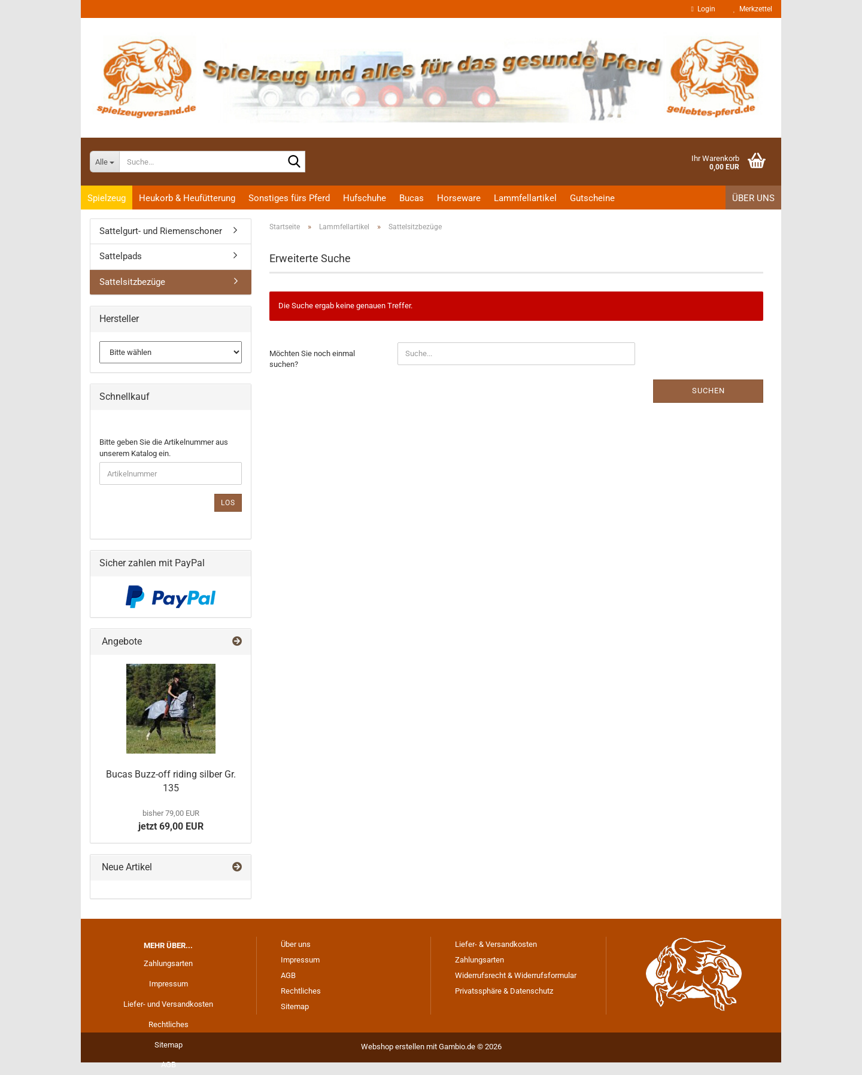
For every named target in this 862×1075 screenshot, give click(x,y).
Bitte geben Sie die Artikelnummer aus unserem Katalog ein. (163, 448)
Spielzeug (106, 198)
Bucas (411, 198)
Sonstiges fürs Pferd (289, 198)
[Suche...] (104, 161)
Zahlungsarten (168, 963)
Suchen (708, 390)
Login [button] (703, 9)
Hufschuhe (364, 198)
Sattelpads (120, 256)
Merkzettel (752, 9)
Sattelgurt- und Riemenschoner (160, 231)
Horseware (459, 198)
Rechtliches (168, 1024)
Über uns (753, 198)
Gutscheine (592, 198)
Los (228, 503)
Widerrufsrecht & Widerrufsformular (515, 975)
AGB (168, 1064)
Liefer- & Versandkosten (496, 944)
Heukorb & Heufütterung (187, 198)
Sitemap (168, 1044)
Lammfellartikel (525, 198)
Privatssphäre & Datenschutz (504, 990)
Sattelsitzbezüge (132, 282)
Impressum (168, 983)
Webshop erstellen (392, 1046)
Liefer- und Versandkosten (168, 1004)
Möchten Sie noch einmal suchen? (312, 359)
